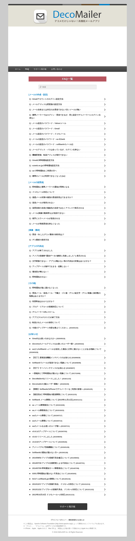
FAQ (27, 69)
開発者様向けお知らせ (76, 520)
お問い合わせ (56, 69)
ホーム (18, 69)
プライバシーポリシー (58, 520)
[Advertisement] (67, 46)
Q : (46, 99)
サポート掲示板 (40, 69)
